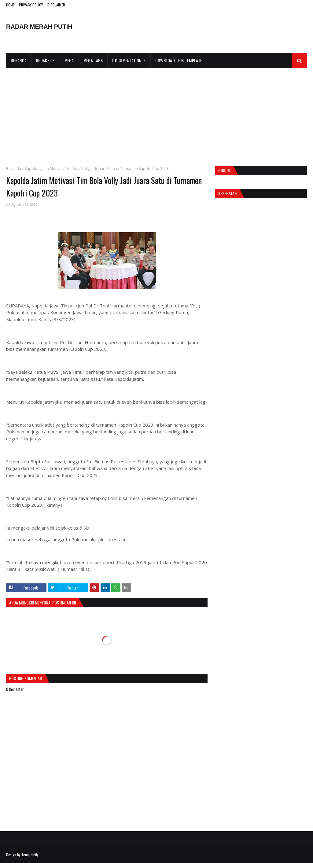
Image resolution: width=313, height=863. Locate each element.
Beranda (13, 168)
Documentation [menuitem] (126, 60)
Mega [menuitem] (69, 60)
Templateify (30, 854)
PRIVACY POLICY (31, 4)
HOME (10, 4)
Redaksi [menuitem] (43, 60)
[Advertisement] (156, 114)
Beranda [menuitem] (19, 60)
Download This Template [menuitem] (178, 60)
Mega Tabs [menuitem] (93, 60)
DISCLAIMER (56, 4)
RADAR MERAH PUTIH (39, 26)
